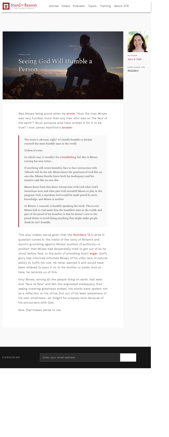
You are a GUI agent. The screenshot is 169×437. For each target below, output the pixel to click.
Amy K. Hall (134, 59)
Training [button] (105, 6)
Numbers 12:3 (83, 234)
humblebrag (69, 157)
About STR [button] (121, 6)
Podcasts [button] (79, 6)
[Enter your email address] (80, 357)
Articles (54, 6)
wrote (70, 113)
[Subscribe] (128, 357)
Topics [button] (92, 6)
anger (93, 253)
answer (67, 127)
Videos (65, 6)
